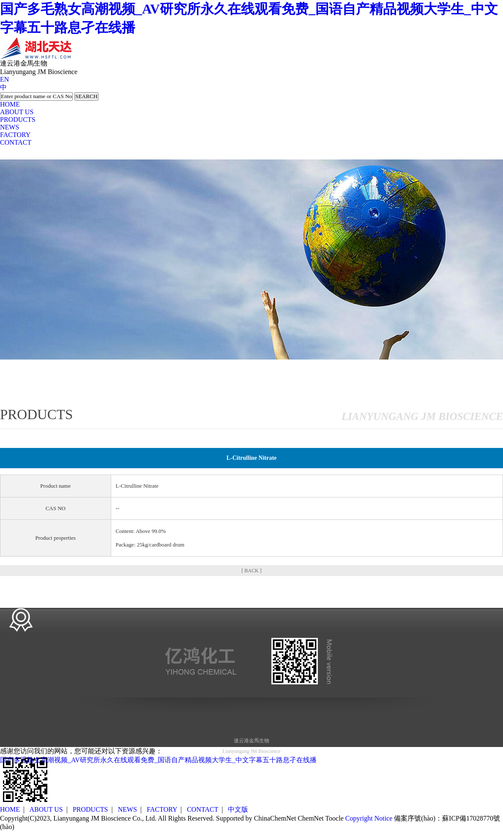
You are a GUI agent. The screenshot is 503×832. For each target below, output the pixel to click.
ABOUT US (16, 111)
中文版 (238, 809)
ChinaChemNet (275, 818)
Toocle (334, 818)
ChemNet (310, 818)
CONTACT (15, 142)
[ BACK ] (251, 571)
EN (4, 79)
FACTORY (15, 134)
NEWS (9, 127)
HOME (10, 104)
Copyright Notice (369, 818)
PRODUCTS (18, 119)
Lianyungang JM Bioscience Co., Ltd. (104, 818)
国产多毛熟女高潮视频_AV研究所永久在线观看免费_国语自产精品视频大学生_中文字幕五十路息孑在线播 (158, 759)
